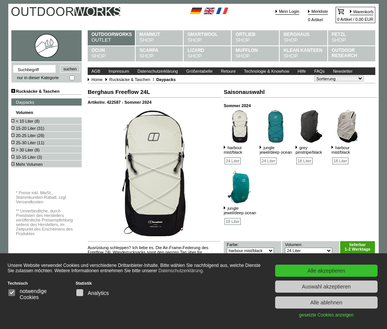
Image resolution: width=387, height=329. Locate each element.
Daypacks (25, 102)
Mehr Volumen (29, 164)
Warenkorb (363, 11)
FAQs (319, 71)
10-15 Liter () (29, 157)
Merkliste (319, 11)
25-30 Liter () (30, 142)
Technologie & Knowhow (266, 71)
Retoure (228, 71)
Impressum (118, 71)
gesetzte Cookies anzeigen (326, 315)
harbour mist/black (233, 149)
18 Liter (304, 161)
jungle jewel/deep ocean (276, 149)
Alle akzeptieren (326, 271)
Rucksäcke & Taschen (37, 91)
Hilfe (301, 71)
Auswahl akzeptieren (326, 287)
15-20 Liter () (30, 128)
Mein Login (289, 11)
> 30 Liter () (28, 150)
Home (96, 79)
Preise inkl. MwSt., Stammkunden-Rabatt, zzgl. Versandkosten (41, 197)
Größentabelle (199, 71)
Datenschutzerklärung (158, 71)
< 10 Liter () (28, 121)
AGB (95, 71)
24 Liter (233, 161)
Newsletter (343, 71)
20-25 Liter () (30, 135)
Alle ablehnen (326, 302)
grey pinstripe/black (309, 149)
